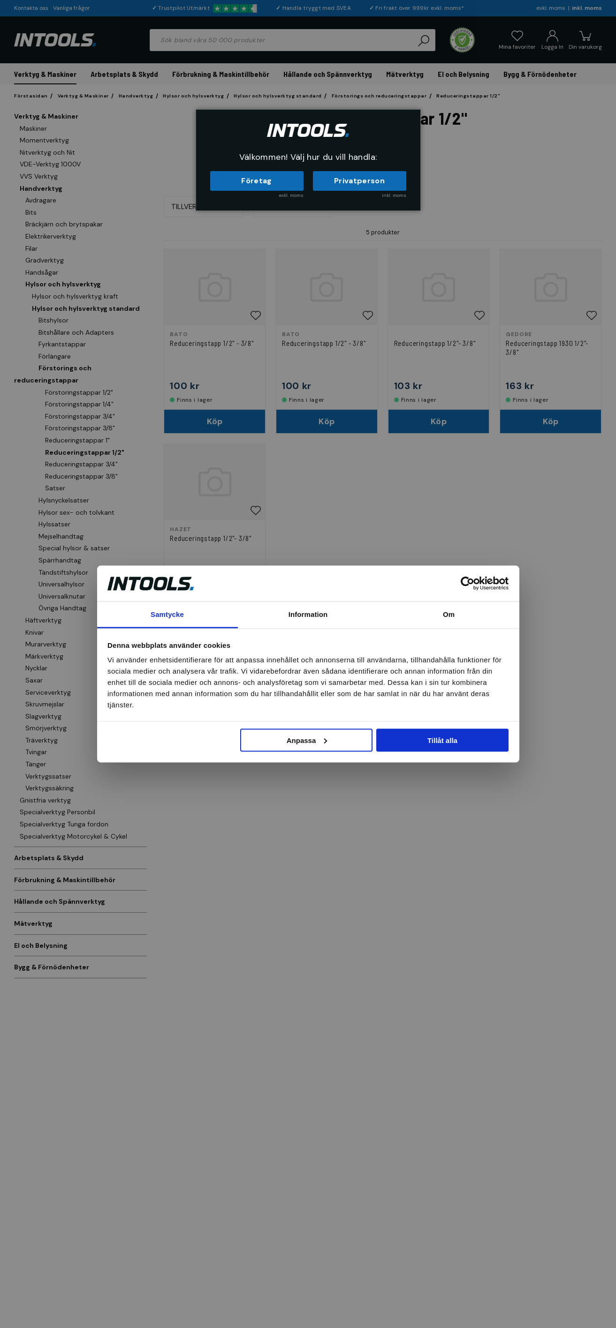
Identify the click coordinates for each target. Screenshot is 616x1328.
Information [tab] (308, 614)
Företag (256, 181)
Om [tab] (449, 614)
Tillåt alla (442, 740)
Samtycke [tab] (167, 614)
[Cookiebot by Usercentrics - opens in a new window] (467, 583)
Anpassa (307, 740)
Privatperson (359, 181)
